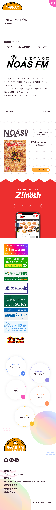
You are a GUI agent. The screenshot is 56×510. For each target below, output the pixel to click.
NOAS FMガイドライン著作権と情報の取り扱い (24, 482)
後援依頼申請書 (10, 485)
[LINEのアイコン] (6, 461)
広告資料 (8, 478)
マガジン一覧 (41, 169)
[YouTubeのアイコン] (16, 461)
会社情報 (8, 471)
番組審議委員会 (10, 489)
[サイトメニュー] (52, 3)
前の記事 (8, 111)
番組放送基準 (9, 492)
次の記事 (47, 111)
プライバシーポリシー (13, 474)
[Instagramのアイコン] (11, 461)
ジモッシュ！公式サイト (31, 206)
